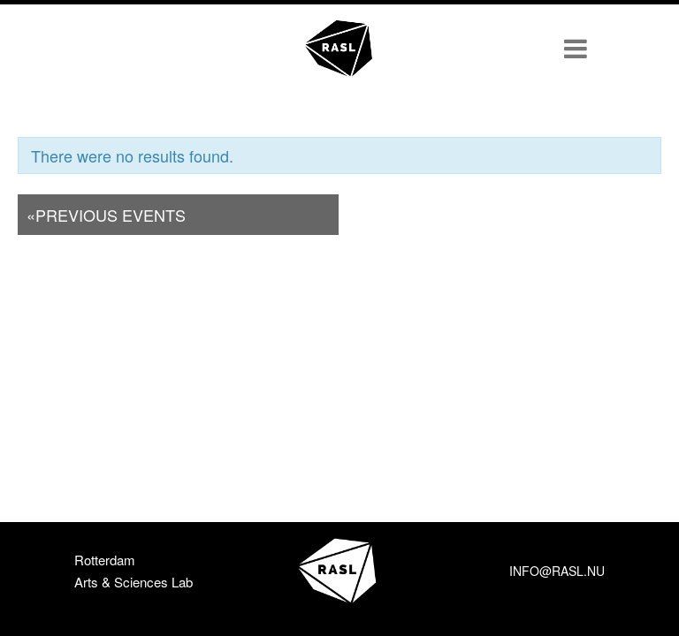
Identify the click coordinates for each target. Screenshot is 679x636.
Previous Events (106, 214)
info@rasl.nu (557, 570)
